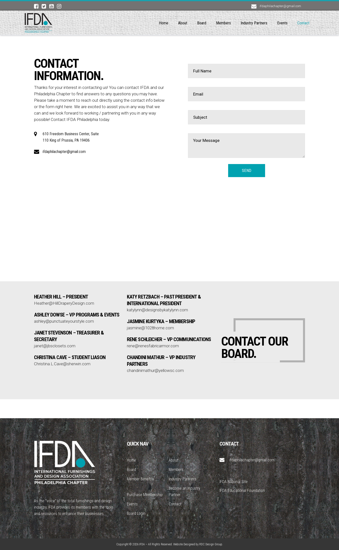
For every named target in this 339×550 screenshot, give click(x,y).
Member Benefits (140, 479)
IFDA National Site (234, 481)
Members (176, 469)
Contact (175, 504)
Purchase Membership (145, 494)
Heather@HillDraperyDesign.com (64, 276)
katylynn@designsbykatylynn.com (157, 283)
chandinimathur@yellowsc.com (155, 344)
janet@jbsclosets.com (54, 319)
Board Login (136, 513)
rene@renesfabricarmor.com (153, 319)
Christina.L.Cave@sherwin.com (62, 337)
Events (132, 504)
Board (131, 469)
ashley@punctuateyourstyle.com (64, 294)
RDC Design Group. (211, 544)
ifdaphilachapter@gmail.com (64, 151)
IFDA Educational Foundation (242, 490)
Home (131, 460)
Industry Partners (182, 479)
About (173, 460)
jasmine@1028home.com (150, 301)
